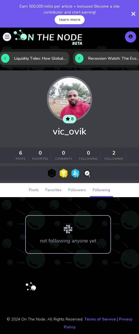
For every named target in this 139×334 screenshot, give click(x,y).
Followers (77, 190)
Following (101, 190)
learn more (69, 19)
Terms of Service (100, 319)
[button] (7, 37)
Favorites (53, 190)
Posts (34, 190)
